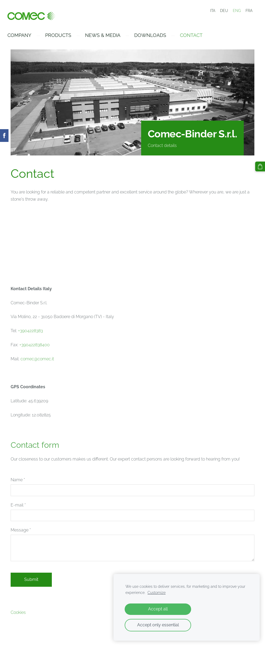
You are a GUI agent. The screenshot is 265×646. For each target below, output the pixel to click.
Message (21, 531)
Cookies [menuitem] (18, 614)
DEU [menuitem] (224, 11)
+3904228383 (30, 332)
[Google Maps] (132, 244)
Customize (157, 592)
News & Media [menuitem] (106, 37)
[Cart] (260, 166)
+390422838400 (34, 346)
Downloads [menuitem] (153, 37)
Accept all (158, 608)
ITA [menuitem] (212, 11)
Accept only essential (158, 624)
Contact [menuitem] (194, 37)
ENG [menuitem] (237, 11)
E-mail (18, 506)
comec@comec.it (37, 360)
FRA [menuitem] (249, 11)
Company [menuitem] (23, 37)
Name (18, 481)
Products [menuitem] (61, 37)
